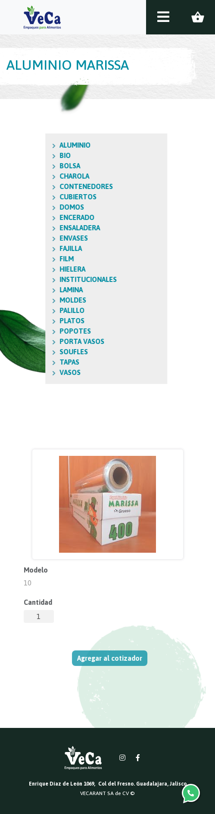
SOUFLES (42, 352)
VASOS (38, 372)
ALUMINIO (43, 145)
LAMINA (39, 290)
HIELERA (40, 269)
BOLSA (38, 166)
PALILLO (40, 310)
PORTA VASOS (50, 341)
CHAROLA (42, 176)
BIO (33, 155)
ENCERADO (45, 217)
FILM (35, 259)
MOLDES (41, 300)
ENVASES (42, 238)
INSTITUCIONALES (56, 279)
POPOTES (43, 331)
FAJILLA (39, 248)
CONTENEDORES (54, 186)
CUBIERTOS (46, 197)
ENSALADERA (48, 228)
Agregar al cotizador (112, 658)
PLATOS (40, 321)
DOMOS (40, 207)
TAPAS (37, 362)
